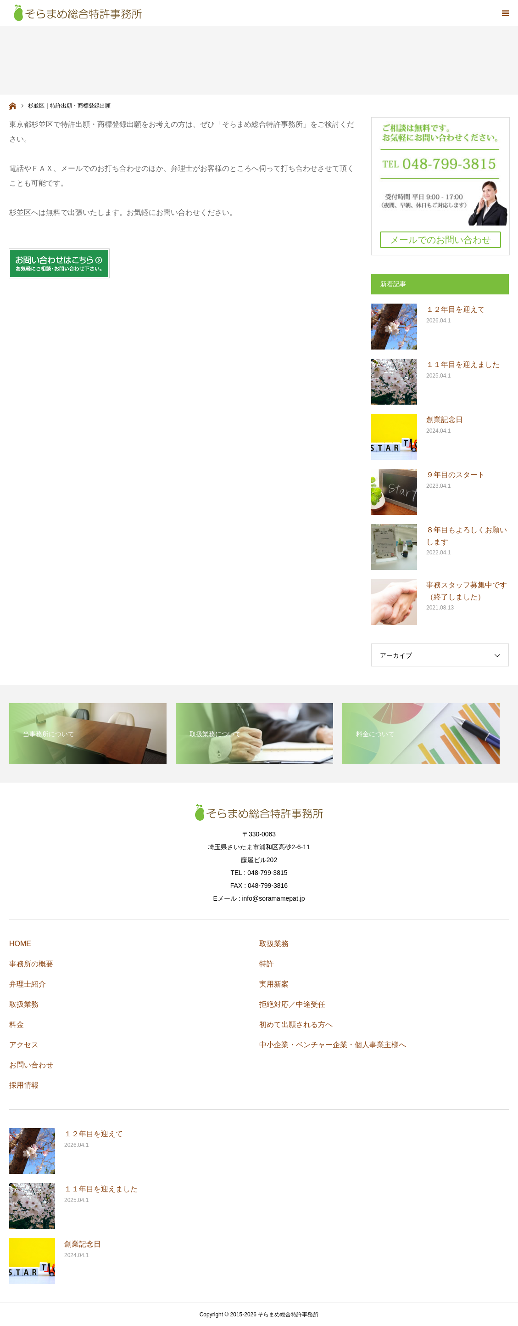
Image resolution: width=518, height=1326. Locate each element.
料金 (16, 1024)
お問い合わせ (31, 1065)
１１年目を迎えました (463, 364)
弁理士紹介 (27, 984)
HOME (20, 944)
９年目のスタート (455, 475)
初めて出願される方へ (296, 1024)
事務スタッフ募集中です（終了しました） (466, 591)
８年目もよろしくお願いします (466, 536)
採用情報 (24, 1085)
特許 (266, 964)
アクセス (24, 1045)
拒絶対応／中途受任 (292, 1004)
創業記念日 (444, 419)
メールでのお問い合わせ (440, 240)
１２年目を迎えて (455, 309)
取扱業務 (24, 1004)
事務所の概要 (31, 964)
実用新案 (274, 984)
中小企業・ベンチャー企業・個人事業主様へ (332, 1045)
